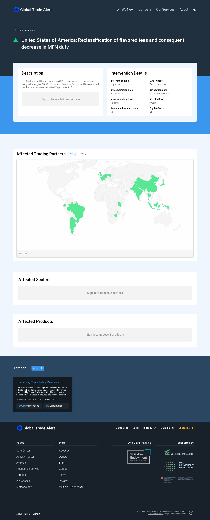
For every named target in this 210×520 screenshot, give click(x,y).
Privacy (63, 480)
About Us (64, 450)
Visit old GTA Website (71, 487)
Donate (63, 456)
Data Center (23, 450)
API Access (23, 480)
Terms (62, 474)
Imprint (63, 462)
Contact (63, 468)
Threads (21, 474)
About (19, 514)
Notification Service (27, 468)
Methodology (24, 487)
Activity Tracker (25, 456)
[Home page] (35, 10)
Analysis (21, 462)
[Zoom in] (26, 254)
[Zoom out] (20, 254)
